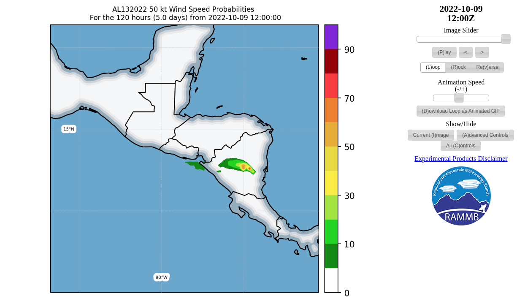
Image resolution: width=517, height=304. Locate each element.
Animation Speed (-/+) (461, 85)
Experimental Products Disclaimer (460, 158)
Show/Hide (461, 124)
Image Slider (461, 30)
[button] (444, 52)
